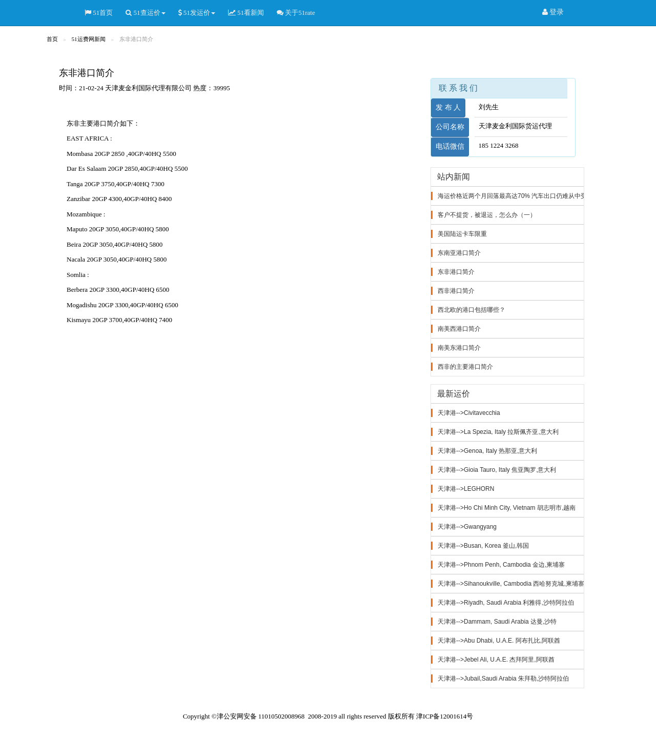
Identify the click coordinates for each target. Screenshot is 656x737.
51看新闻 (246, 13)
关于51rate (296, 13)
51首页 (99, 13)
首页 (52, 39)
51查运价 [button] (145, 13)
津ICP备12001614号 (444, 716)
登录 (553, 12)
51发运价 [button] (196, 13)
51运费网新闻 (89, 39)
